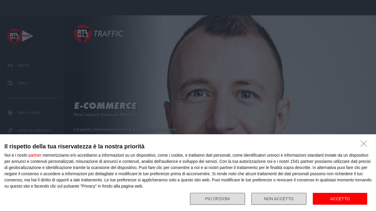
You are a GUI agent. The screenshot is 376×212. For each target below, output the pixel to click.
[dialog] (188, 173)
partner (34, 155)
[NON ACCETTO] (365, 145)
